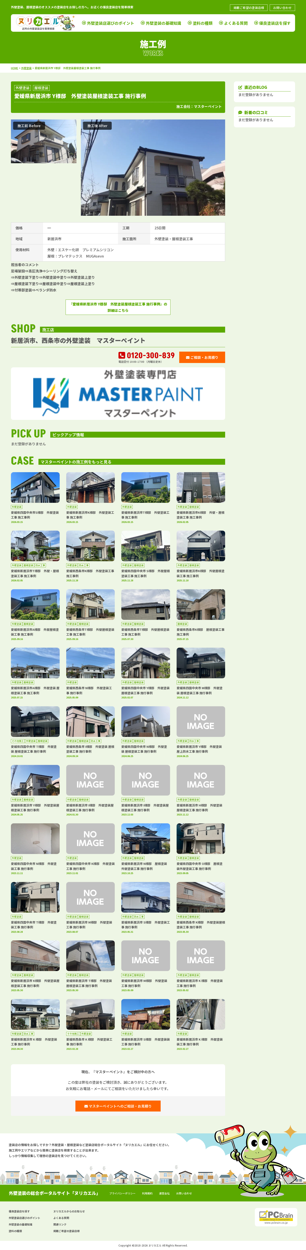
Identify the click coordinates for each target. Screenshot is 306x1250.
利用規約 (147, 1193)
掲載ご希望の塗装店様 (248, 7)
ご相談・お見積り (202, 357)
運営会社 (164, 1193)
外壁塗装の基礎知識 (163, 23)
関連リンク (59, 1224)
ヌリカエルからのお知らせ (69, 1211)
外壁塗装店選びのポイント (110, 23)
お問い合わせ (282, 7)
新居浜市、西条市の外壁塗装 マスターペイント (78, 340)
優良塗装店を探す (275, 23)
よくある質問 (236, 23)
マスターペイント (208, 106)
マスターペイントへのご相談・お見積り (118, 1106)
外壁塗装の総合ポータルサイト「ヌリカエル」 (55, 1193)
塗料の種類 (202, 23)
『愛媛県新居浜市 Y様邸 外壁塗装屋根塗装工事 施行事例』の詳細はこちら (118, 307)
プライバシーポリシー (122, 1193)
